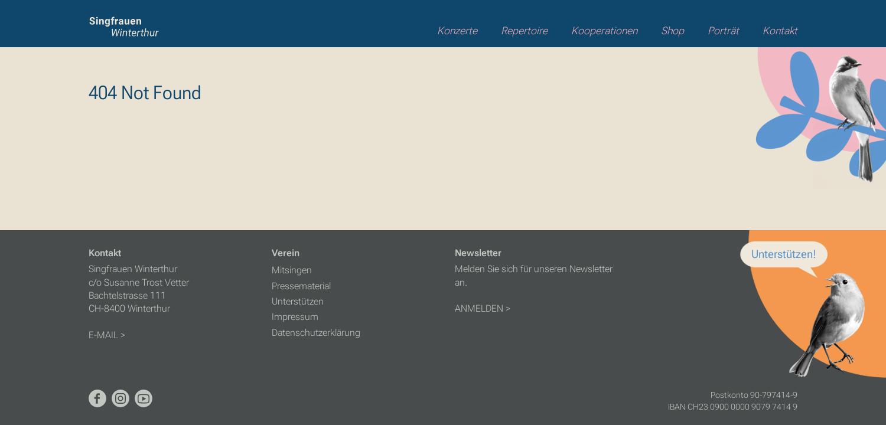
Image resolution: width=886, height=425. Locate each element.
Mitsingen (292, 270)
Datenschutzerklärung (316, 332)
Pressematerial (301, 286)
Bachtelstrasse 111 (127, 295)
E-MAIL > (107, 335)
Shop (672, 31)
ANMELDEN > (482, 308)
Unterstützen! (783, 254)
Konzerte (457, 31)
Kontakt (780, 31)
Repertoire (524, 31)
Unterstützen (298, 301)
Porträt (723, 31)
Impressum (295, 316)
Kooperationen (604, 31)
